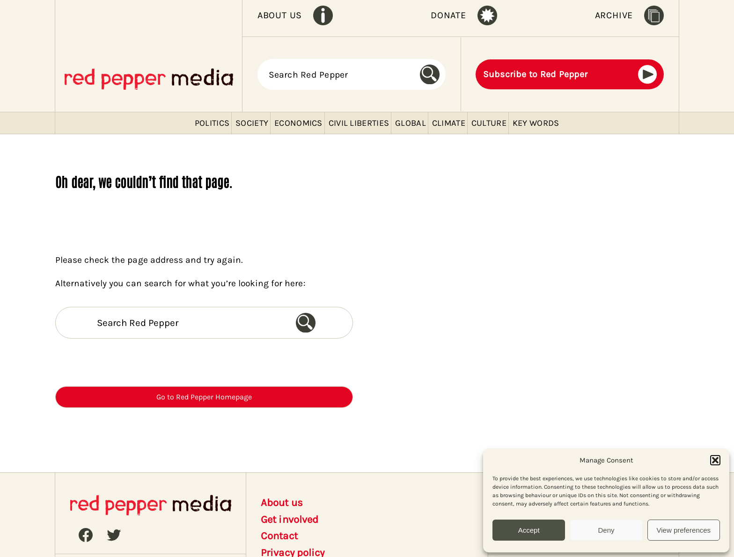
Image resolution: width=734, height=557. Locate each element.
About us (281, 503)
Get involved (289, 520)
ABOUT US (279, 15)
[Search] (433, 74)
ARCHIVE (614, 15)
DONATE (448, 15)
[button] (715, 460)
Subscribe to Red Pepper (535, 74)
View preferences (684, 530)
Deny (606, 530)
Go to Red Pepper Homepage (204, 396)
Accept (529, 530)
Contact (279, 536)
